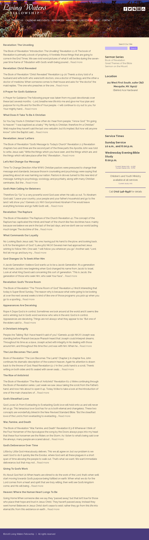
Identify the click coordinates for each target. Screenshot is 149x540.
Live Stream (86, 20)
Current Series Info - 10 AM (125, 166)
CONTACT (107, 20)
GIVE (97, 20)
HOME (7, 20)
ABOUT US (18, 20)
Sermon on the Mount (116, 66)
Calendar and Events (37, 20)
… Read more (75, 62)
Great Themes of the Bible (118, 63)
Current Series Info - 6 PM (125, 168)
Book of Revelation (115, 60)
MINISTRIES (71, 20)
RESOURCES (58, 20)
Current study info (125, 184)
